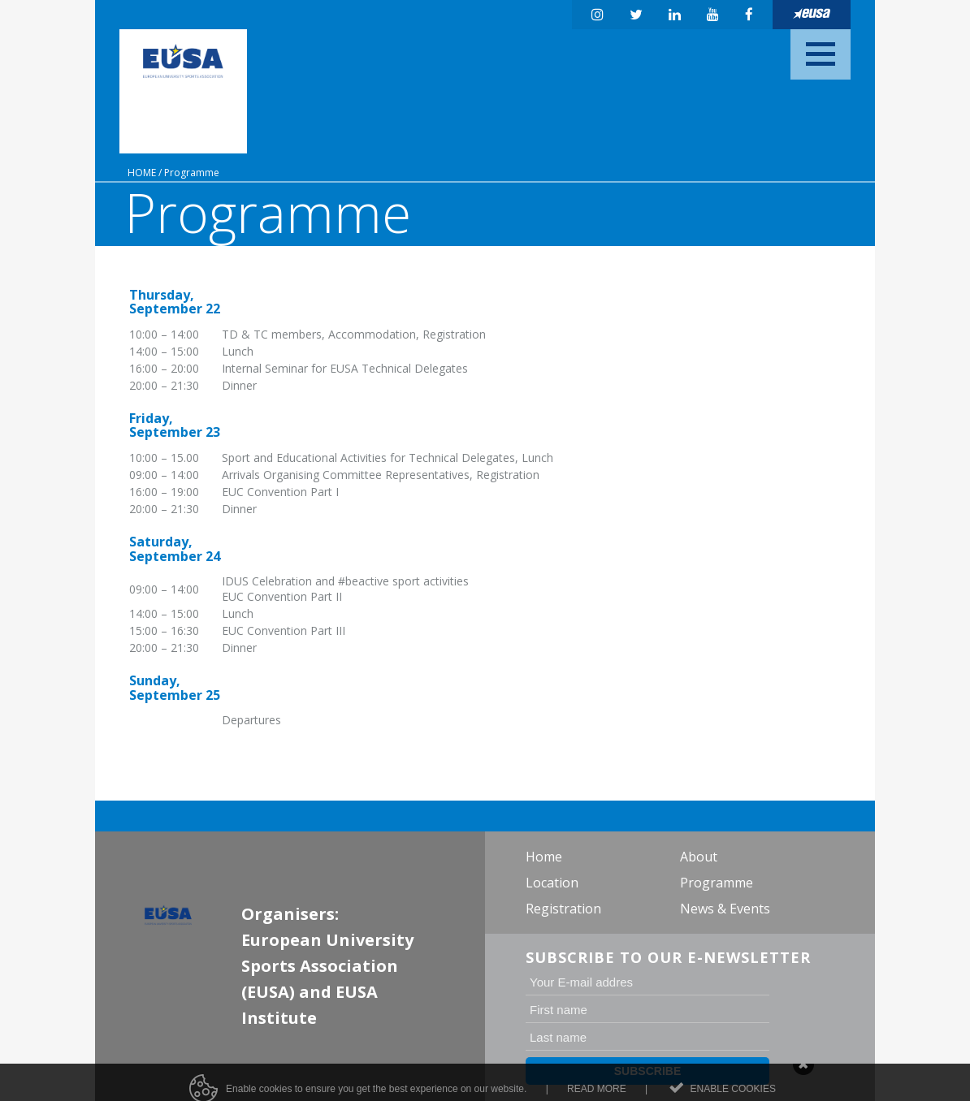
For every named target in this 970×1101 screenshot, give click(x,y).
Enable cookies (733, 1093)
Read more (596, 1093)
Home (142, 172)
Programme (191, 172)
